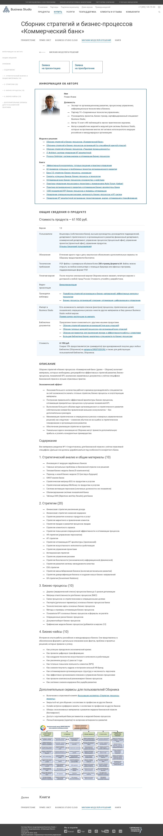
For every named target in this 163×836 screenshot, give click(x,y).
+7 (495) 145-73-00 (146, 7)
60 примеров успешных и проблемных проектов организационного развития (81, 169)
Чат (83, 831)
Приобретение (28, 40)
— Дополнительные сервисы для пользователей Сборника (14, 105)
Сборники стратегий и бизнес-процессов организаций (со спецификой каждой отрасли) (86, 145)
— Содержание (8, 70)
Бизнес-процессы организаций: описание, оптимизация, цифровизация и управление (101, 300)
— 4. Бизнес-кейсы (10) (11, 96)
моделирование (34, 829)
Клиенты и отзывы (111, 12)
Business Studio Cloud (66, 40)
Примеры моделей (102, 7)
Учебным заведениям (128, 2)
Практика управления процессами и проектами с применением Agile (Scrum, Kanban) (84, 184)
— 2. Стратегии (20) (10, 84)
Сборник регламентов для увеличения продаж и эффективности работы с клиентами (102, 333)
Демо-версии (87, 7)
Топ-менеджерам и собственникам (40, 2)
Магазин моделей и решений (96, 40)
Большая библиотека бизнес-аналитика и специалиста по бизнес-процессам (97, 336)
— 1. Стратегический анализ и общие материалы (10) (15, 77)
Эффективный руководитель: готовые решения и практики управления (79, 165)
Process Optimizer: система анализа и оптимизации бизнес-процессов (78, 156)
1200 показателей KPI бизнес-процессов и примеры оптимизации (76, 191)
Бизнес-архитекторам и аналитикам (75, 2)
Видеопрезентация (68, 285)
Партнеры (54, 7)
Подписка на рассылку (70, 7)
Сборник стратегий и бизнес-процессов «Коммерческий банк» (74, 142)
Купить (58, 12)
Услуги (70, 12)
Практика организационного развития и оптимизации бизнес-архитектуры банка (83, 187)
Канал (71, 831)
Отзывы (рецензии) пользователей (75, 246)
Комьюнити (133, 12)
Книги (118, 40)
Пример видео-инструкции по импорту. (77, 316)
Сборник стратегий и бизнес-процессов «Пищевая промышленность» (78, 149)
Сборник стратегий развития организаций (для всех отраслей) (91, 325)
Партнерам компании (105, 2)
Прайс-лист (45, 40)
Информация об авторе (12, 52)
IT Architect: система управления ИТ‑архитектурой (68, 153)
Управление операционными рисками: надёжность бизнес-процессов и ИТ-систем (84, 194)
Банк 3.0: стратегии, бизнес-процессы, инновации (68, 173)
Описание (6, 64)
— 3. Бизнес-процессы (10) (13, 90)
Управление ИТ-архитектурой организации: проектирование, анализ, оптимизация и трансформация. (91, 198)
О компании (43, 7)
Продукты (44, 12)
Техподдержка (87, 12)
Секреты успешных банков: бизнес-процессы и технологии (73, 176)
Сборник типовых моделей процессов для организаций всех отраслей (95, 329)
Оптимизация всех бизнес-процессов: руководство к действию (75, 180)
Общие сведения (9, 58)
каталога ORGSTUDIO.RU (94, 349)
